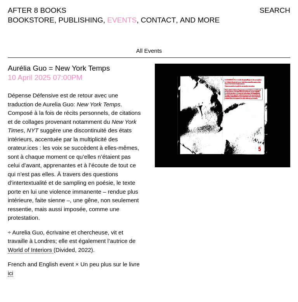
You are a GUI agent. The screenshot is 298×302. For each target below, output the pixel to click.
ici (10, 273)
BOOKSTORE (31, 20)
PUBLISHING (81, 20)
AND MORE (200, 20)
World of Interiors (31, 249)
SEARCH (275, 10)
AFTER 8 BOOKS (37, 10)
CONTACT (158, 20)
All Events (149, 50)
